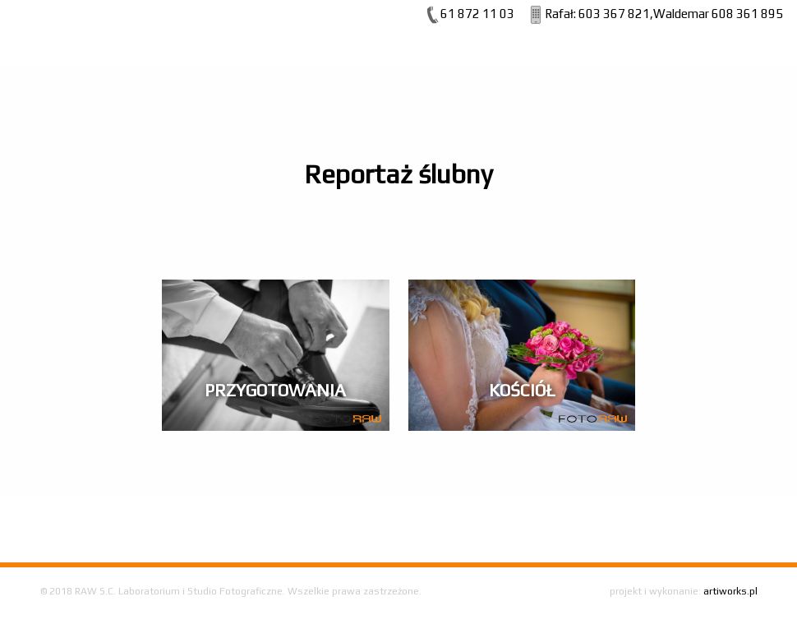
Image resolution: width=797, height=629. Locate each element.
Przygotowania (275, 390)
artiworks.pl (730, 591)
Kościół (522, 390)
